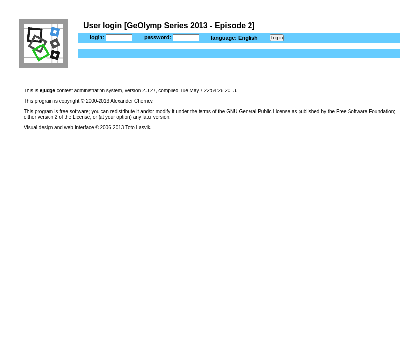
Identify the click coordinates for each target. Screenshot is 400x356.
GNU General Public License (258, 111)
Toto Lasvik (137, 127)
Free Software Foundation (365, 111)
